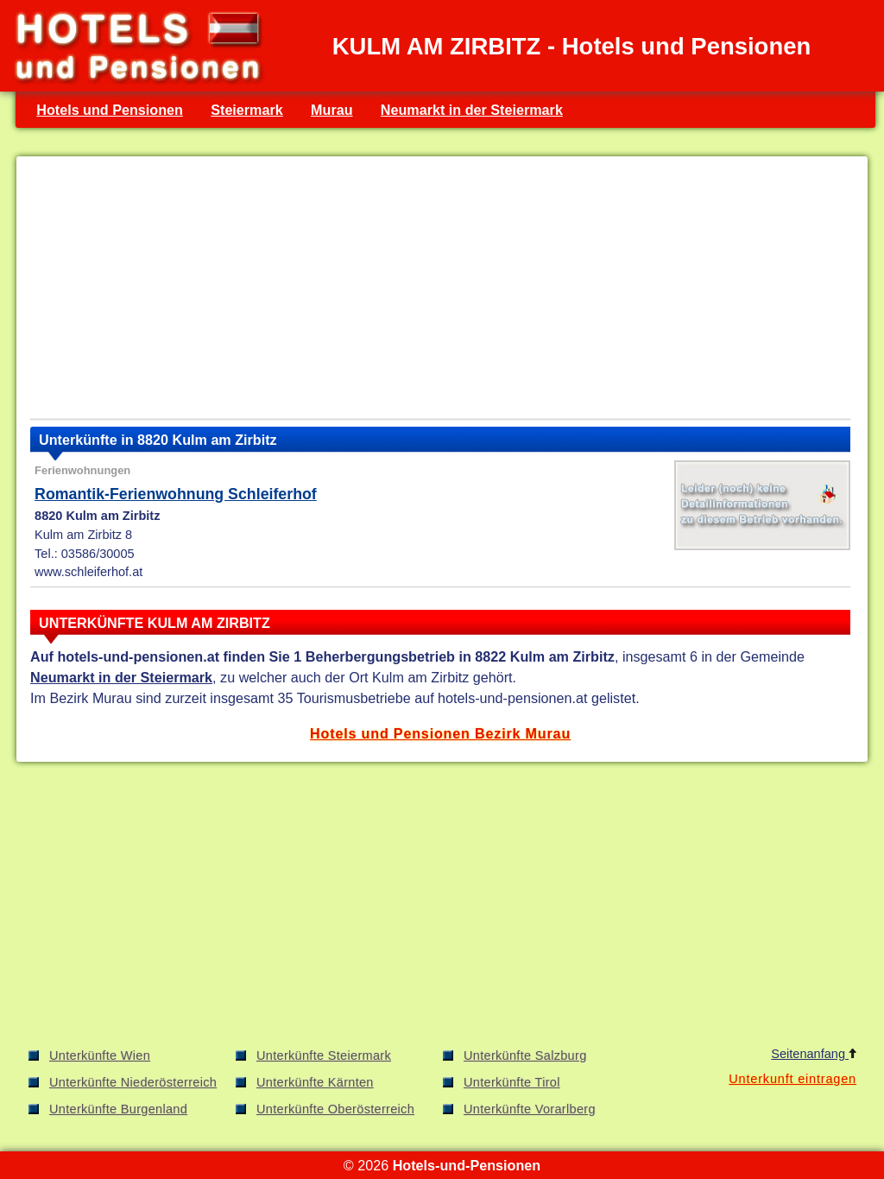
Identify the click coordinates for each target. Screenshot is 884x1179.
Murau (331, 109)
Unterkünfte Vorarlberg (530, 1109)
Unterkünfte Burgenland (118, 1109)
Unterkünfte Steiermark (323, 1055)
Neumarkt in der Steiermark (472, 109)
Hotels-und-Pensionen (466, 1165)
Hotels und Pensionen (109, 109)
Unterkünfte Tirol (512, 1082)
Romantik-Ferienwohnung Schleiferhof (176, 494)
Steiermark (247, 109)
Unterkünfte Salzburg (525, 1055)
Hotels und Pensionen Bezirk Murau (440, 733)
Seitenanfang (813, 1054)
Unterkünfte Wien (99, 1055)
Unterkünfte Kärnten (315, 1082)
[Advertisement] (440, 291)
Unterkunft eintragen (792, 1079)
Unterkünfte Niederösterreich (133, 1082)
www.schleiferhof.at (88, 572)
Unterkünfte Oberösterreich (335, 1109)
